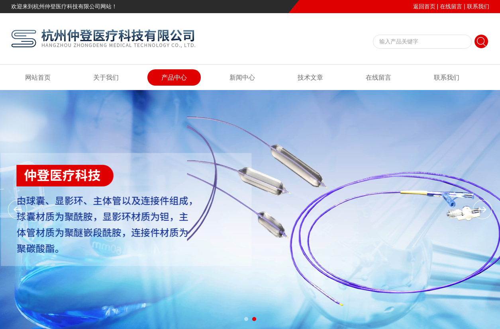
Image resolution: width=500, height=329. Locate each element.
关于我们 (106, 77)
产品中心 (174, 77)
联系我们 (478, 6)
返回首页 (424, 6)
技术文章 (310, 77)
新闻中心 (242, 77)
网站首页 (38, 77)
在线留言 (451, 6)
